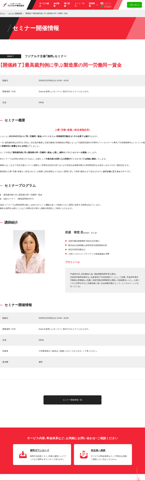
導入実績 (67, 4)
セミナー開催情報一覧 (72, 400)
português (106, 7)
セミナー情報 (79, 4)
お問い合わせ (134, 5)
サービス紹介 (44, 4)
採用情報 (93, 4)
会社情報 (56, 4)
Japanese (106, 3)
